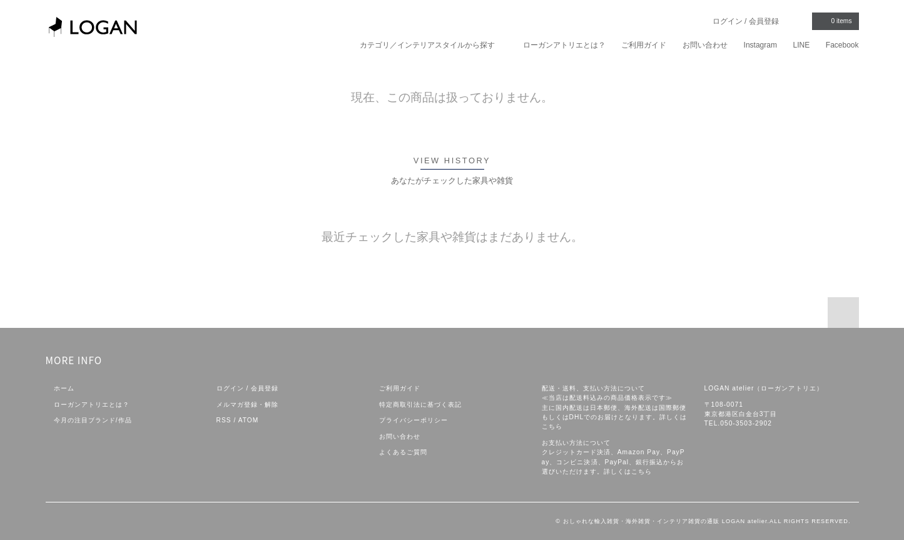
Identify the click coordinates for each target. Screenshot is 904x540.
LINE (801, 45)
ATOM (248, 420)
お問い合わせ (705, 45)
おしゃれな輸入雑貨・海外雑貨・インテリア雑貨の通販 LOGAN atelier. (666, 521)
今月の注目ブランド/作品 (93, 420)
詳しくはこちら (628, 471)
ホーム (64, 388)
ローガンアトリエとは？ (564, 45)
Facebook (842, 45)
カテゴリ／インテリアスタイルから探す (433, 44)
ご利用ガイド (643, 45)
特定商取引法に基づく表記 (420, 404)
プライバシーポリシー (413, 420)
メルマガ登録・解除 (247, 404)
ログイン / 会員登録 (746, 21)
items (834, 21)
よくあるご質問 (403, 452)
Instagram (760, 45)
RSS (223, 420)
